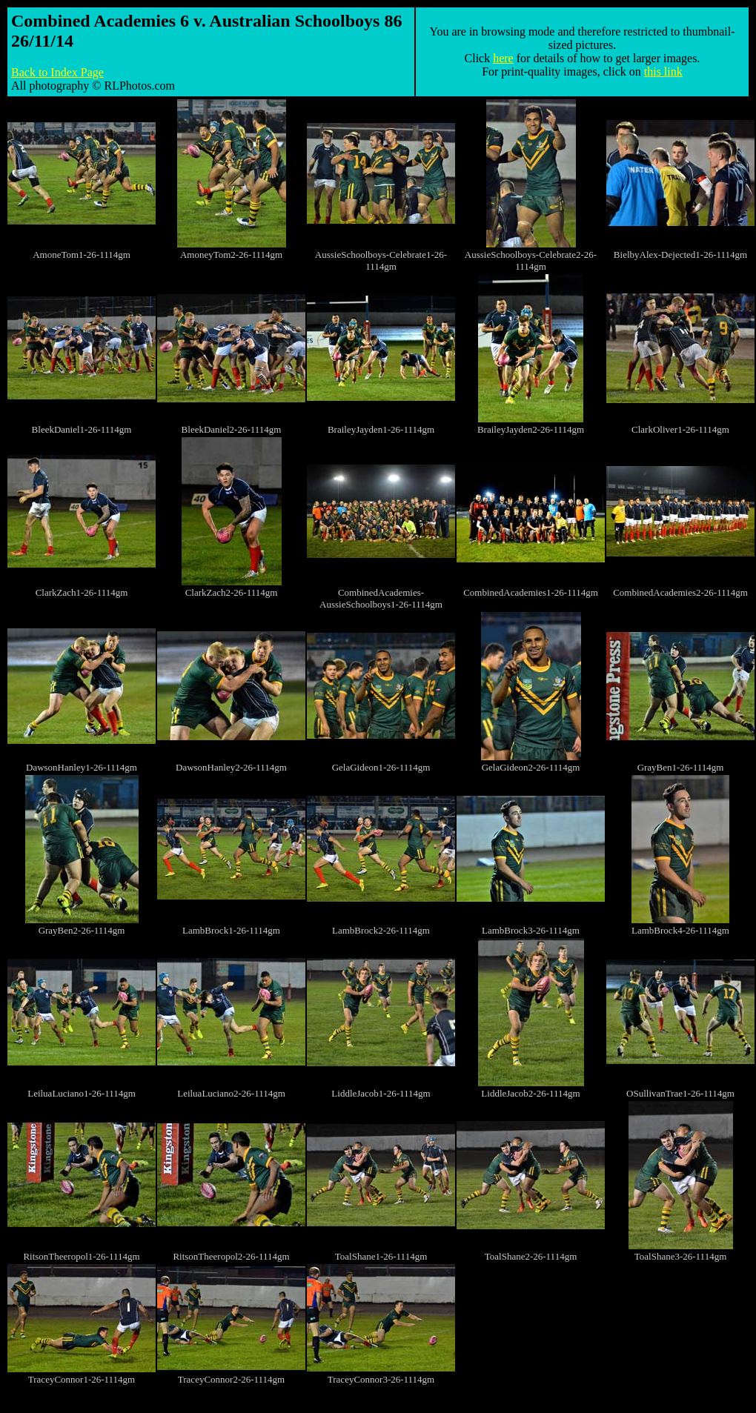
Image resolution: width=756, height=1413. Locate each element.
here (503, 58)
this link (663, 71)
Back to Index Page (57, 72)
